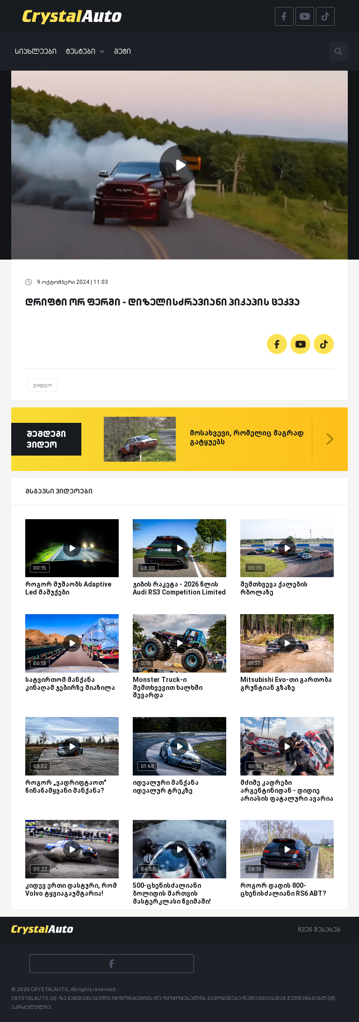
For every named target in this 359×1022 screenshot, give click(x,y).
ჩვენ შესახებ (319, 929)
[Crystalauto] (74, 16)
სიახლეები (36, 51)
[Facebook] (277, 344)
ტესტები (85, 51)
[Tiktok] (324, 344)
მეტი (122, 51)
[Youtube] (300, 344)
